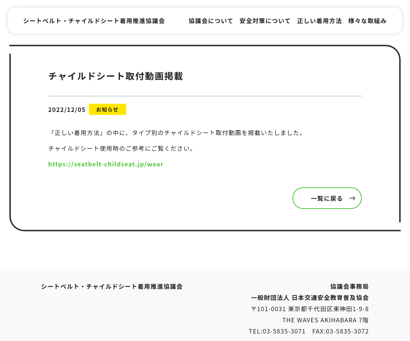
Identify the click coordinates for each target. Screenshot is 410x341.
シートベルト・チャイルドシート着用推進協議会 (94, 20)
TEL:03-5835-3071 (277, 330)
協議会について (211, 20)
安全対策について (265, 20)
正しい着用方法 (319, 20)
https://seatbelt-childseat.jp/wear (106, 163)
